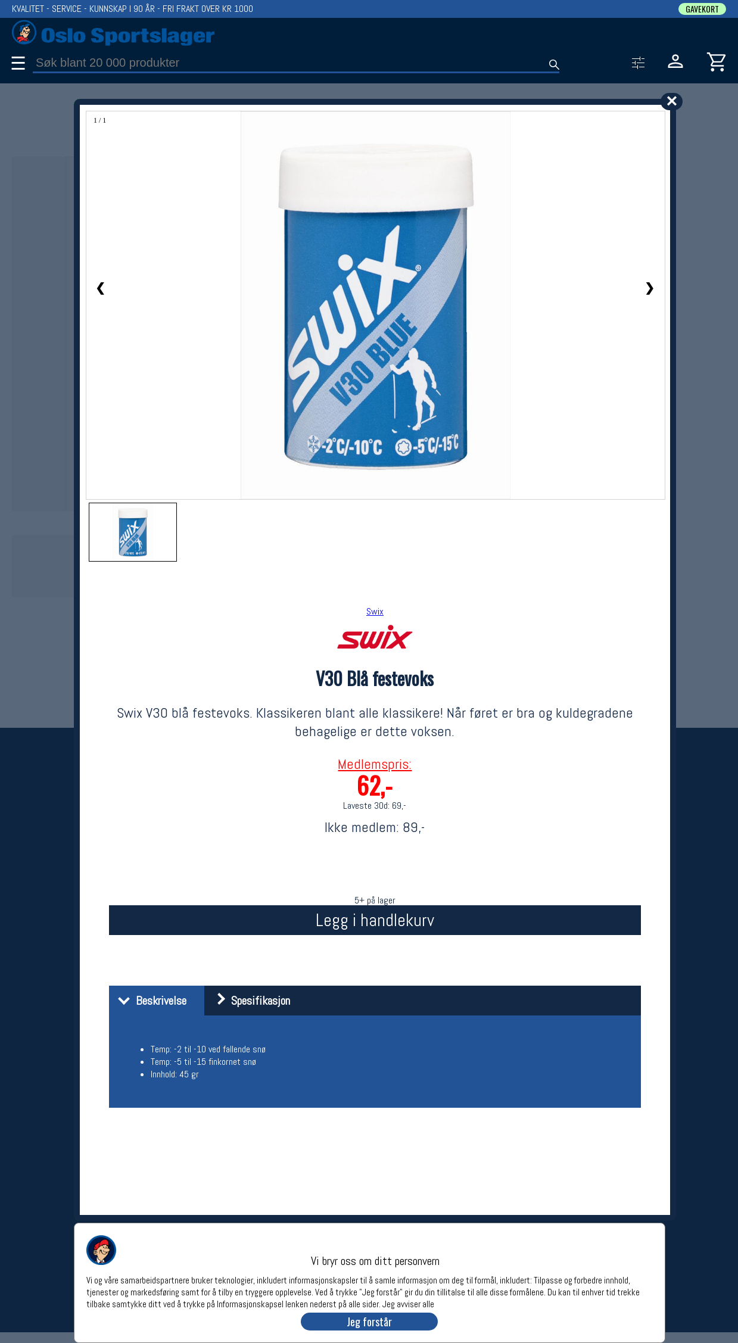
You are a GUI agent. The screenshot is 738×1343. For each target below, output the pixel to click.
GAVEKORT (702, 9)
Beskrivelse (149, 1000)
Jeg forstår (369, 1321)
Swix (375, 611)
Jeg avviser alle (408, 1303)
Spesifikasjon (248, 1000)
